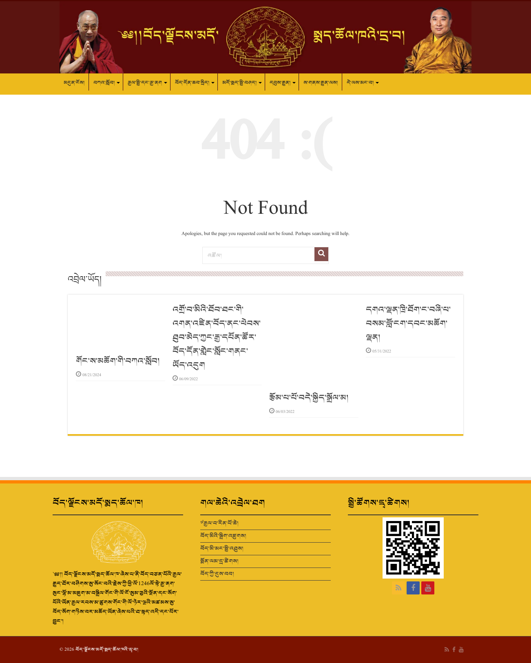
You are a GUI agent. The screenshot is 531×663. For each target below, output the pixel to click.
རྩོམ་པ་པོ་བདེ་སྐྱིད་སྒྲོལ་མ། (308, 398)
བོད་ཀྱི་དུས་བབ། (217, 574)
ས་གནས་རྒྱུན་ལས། (320, 82)
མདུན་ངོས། (74, 82)
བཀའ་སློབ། (104, 82)
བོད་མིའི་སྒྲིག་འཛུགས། (223, 536)
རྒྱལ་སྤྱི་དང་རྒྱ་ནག (145, 82)
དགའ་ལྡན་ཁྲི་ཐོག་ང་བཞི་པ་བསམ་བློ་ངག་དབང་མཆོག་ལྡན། (408, 323)
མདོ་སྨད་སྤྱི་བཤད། (239, 82)
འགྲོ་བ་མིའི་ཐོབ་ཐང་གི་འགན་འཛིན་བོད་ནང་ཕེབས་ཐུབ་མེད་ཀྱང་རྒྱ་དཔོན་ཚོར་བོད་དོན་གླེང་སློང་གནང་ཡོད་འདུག (217, 337)
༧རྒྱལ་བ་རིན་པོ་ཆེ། (219, 523)
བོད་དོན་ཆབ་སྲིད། (192, 82)
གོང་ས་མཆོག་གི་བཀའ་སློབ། (117, 361)
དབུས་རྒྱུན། (280, 82)
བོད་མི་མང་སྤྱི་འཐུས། (221, 548)
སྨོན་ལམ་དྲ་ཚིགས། (219, 561)
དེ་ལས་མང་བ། (360, 82)
